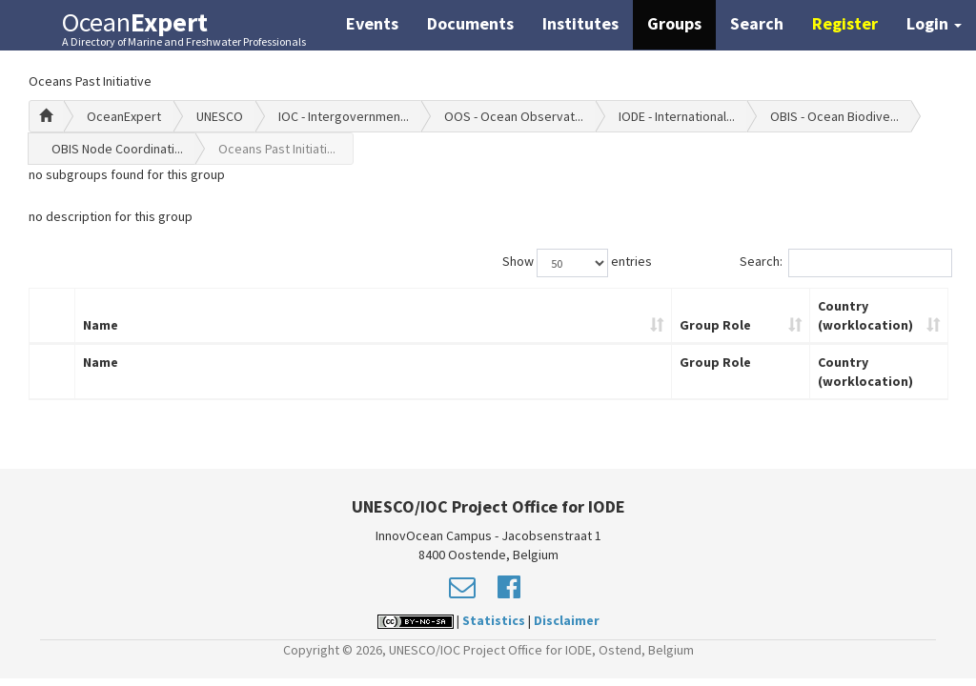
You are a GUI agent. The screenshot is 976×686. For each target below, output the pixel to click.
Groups (674, 23)
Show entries (577, 263)
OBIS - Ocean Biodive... (834, 116)
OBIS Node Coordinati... (117, 148)
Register (845, 23)
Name (100, 324)
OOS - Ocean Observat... (513, 116)
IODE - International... (677, 116)
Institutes (580, 23)
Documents (470, 23)
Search (756, 23)
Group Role (715, 324)
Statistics (493, 620)
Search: (844, 263)
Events (372, 23)
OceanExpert (124, 116)
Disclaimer (567, 620)
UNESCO (219, 116)
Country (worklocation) (865, 315)
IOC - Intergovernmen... (343, 116)
